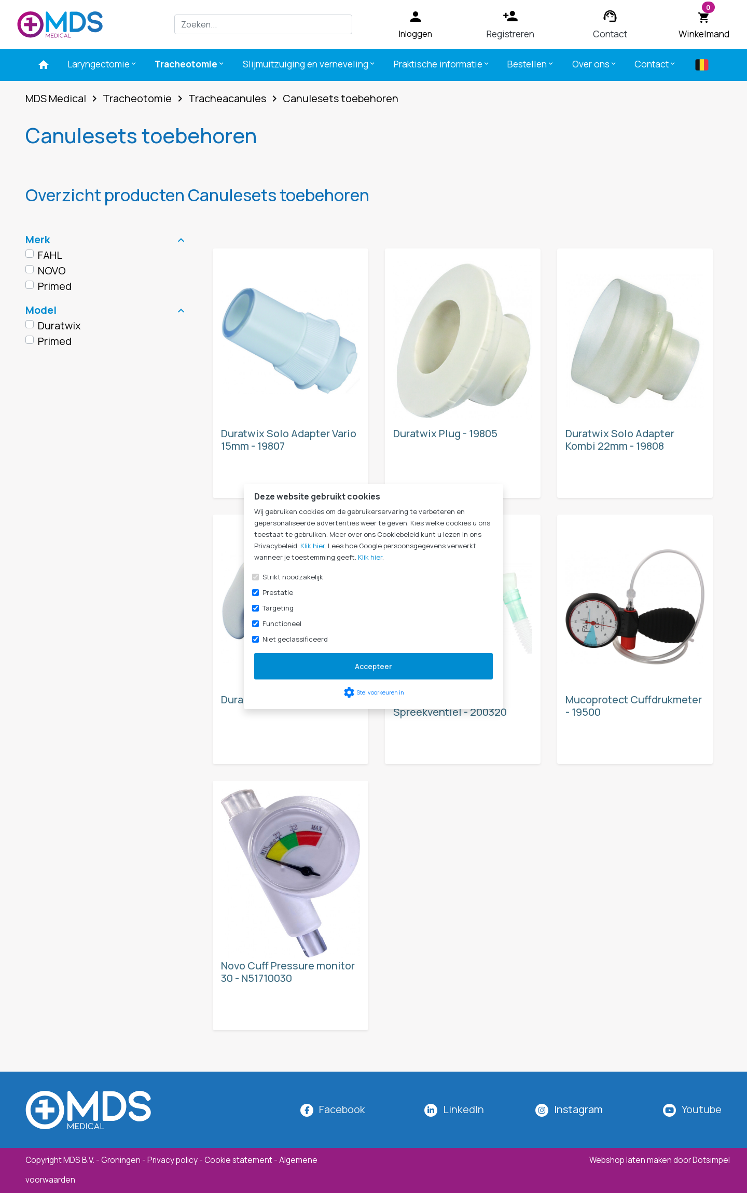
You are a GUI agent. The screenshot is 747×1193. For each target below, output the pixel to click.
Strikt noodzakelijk (292, 576)
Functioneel (281, 623)
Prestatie (277, 592)
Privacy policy (172, 1160)
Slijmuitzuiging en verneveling (309, 64)
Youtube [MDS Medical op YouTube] (702, 1109)
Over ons (594, 64)
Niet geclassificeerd (295, 639)
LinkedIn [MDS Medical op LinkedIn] (463, 1109)
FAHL (50, 255)
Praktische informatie (442, 64)
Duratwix (59, 325)
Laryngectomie (102, 64)
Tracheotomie (190, 64)
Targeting (278, 608)
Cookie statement (238, 1160)
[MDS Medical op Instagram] (578, 1109)
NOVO (52, 270)
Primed (55, 286)
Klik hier (312, 545)
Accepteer (373, 666)
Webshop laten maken (631, 1160)
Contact (655, 64)
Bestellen (531, 64)
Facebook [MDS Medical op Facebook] (342, 1109)
